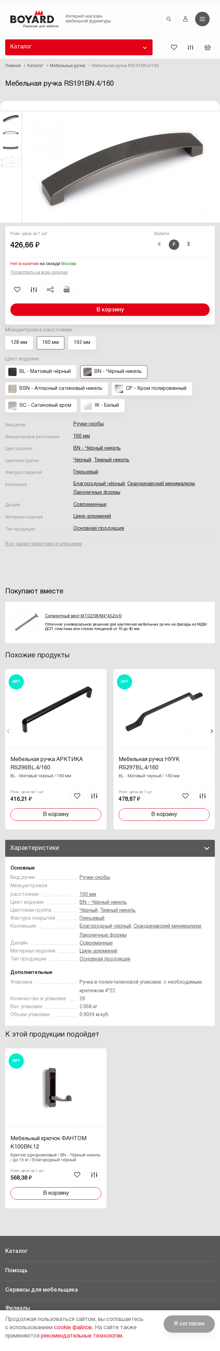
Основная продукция (98, 528)
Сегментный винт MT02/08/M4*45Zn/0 (83, 616)
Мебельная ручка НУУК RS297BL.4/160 (148, 763)
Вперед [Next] (211, 731)
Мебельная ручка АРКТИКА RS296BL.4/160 (46, 763)
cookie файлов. (73, 1327)
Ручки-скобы (88, 424)
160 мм (81, 436)
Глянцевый (85, 472)
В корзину (110, 310)
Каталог (20, 47)
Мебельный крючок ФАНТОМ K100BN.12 (48, 1143)
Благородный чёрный (99, 484)
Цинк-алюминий (92, 516)
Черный (82, 460)
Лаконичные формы (96, 492)
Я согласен (189, 1324)
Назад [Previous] (8, 731)
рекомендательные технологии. (82, 1336)
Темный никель (111, 460)
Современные (90, 505)
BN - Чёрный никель (97, 448)
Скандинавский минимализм (161, 484)
